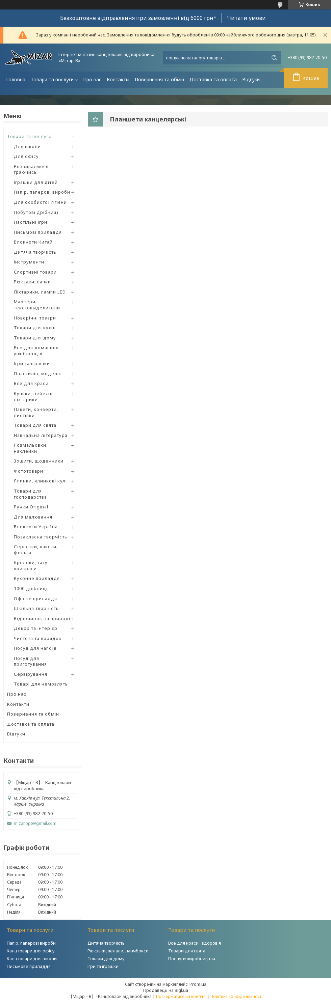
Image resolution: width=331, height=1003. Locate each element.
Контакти (18, 704)
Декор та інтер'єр (35, 628)
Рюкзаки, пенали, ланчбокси (118, 951)
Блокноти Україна (36, 527)
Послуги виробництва (191, 958)
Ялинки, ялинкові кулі (40, 481)
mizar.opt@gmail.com (35, 823)
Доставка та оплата (213, 79)
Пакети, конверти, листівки (36, 412)
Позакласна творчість (40, 537)
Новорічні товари (35, 318)
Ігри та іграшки (32, 363)
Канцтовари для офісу (31, 951)
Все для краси (31, 383)
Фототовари (28, 471)
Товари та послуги (52, 79)
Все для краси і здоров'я (194, 943)
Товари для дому (35, 338)
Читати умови (246, 18)
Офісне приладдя (35, 598)
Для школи (27, 146)
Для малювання (33, 517)
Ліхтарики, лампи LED (40, 292)
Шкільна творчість (36, 608)
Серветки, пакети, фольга (36, 550)
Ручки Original (31, 507)
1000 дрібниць (31, 588)
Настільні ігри (30, 222)
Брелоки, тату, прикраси (31, 565)
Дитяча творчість (35, 252)
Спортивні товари (35, 272)
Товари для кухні (35, 328)
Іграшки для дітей (36, 182)
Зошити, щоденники (38, 461)
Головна (15, 79)
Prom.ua (197, 984)
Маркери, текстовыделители (37, 305)
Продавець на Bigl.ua (165, 990)
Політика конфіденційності (236, 996)
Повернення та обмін (159, 79)
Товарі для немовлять (41, 684)
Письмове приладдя (29, 966)
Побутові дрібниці (36, 212)
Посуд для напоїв (35, 648)
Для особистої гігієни (40, 202)
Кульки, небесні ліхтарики (33, 396)
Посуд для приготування (30, 661)
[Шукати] (274, 57)
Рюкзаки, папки (32, 282)
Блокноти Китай (33, 242)
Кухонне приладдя (37, 578)
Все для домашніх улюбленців (36, 350)
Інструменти (29, 262)
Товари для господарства (30, 494)
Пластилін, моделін (38, 373)
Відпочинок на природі (42, 618)
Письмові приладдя (38, 232)
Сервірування (30, 674)
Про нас (92, 79)
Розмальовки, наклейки (31, 448)
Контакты (118, 79)
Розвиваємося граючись (31, 169)
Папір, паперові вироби (42, 192)
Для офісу (26, 156)
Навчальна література (41, 435)
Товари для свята (35, 425)
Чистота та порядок (37, 638)
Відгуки (251, 79)
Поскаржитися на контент (181, 996)
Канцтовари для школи (32, 958)
